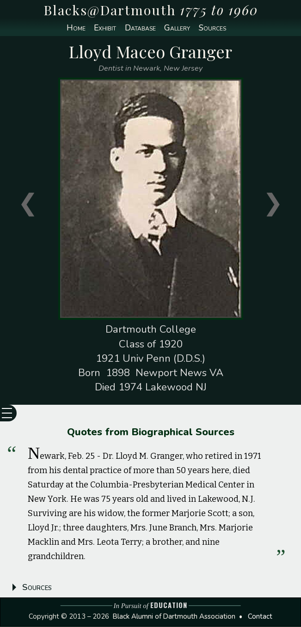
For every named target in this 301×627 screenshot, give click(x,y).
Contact (260, 616)
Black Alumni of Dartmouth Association (174, 616)
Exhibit (103, 28)
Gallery (178, 28)
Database (139, 28)
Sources (214, 28)
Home (73, 28)
